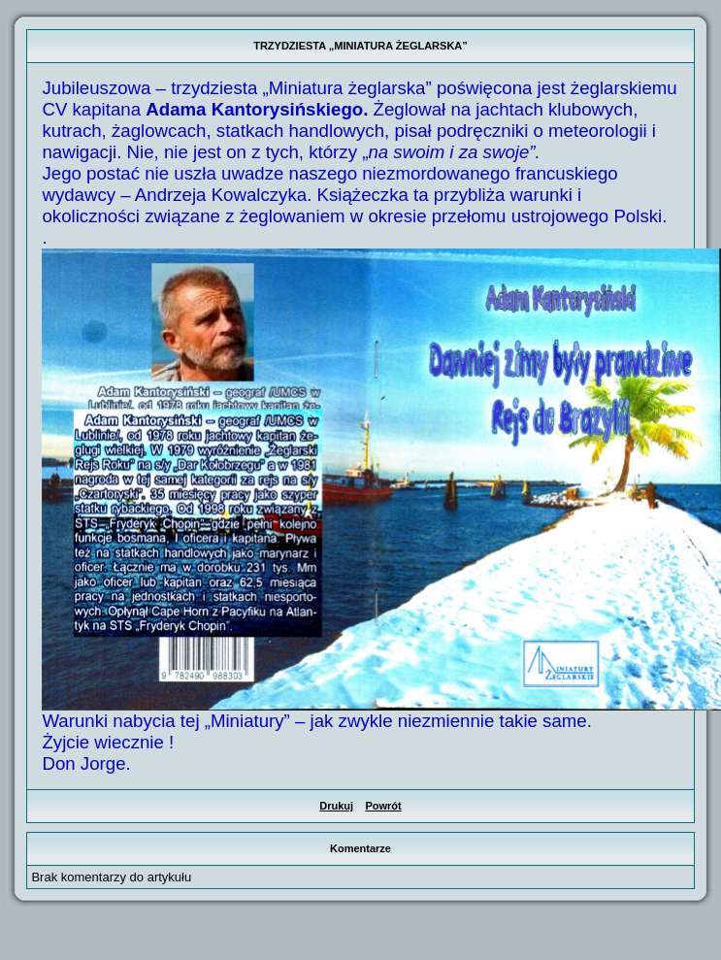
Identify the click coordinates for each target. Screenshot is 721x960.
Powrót (383, 805)
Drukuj (336, 805)
